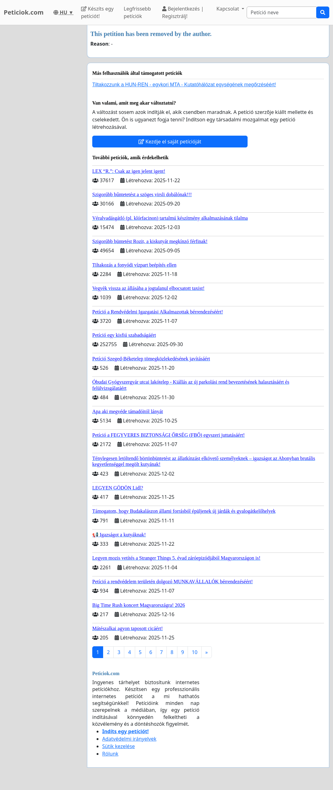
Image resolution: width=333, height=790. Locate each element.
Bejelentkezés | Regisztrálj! (183, 12)
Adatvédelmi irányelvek (129, 738)
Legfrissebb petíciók (137, 12)
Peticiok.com (23, 12)
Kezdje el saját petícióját (170, 141)
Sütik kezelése (118, 746)
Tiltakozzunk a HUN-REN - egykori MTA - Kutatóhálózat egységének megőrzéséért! (184, 84)
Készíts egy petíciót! (97, 12)
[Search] (282, 12)
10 (194, 652)
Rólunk (110, 753)
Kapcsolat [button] (228, 8)
